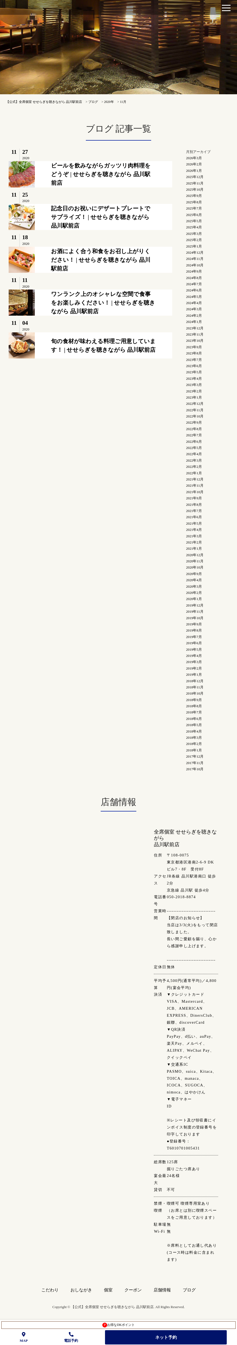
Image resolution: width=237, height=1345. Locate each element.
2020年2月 (194, 593)
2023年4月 (194, 379)
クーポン (133, 1290)
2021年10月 (195, 492)
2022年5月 (194, 448)
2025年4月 (194, 227)
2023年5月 (194, 372)
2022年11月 (195, 410)
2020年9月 (194, 574)
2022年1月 (194, 473)
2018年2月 (194, 744)
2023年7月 (194, 360)
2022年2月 (194, 467)
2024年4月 (194, 303)
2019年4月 (194, 656)
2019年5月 (194, 649)
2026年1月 (194, 171)
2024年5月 (194, 297)
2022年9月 (194, 422)
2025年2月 (194, 240)
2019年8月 (194, 630)
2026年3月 (194, 158)
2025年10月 (195, 189)
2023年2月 (194, 391)
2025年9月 (194, 196)
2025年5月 (194, 221)
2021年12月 (195, 479)
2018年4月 (194, 731)
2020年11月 (195, 561)
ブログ (189, 1290)
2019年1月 (194, 674)
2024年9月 (194, 271)
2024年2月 (194, 315)
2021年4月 (194, 530)
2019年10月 (195, 618)
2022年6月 (194, 442)
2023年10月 (195, 341)
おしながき (81, 1290)
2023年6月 (194, 366)
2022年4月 (194, 454)
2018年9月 (194, 700)
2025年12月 (195, 177)
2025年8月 (194, 202)
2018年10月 (195, 693)
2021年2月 (194, 542)
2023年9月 (194, 347)
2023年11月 (195, 334)
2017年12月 (195, 756)
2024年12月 (195, 252)
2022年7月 (194, 435)
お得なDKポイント (118, 1325)
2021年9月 (194, 498)
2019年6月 (194, 643)
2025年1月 (194, 246)
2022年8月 (194, 429)
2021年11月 (195, 485)
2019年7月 (194, 637)
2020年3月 (194, 586)
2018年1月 (194, 750)
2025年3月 (194, 234)
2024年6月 (194, 290)
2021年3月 (194, 536)
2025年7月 (194, 208)
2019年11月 (195, 611)
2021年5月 (194, 523)
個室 (108, 1290)
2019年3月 (194, 662)
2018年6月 (194, 719)
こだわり (50, 1290)
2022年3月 (194, 460)
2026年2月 (194, 164)
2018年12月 (195, 681)
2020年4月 (194, 580)
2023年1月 (194, 397)
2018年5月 (194, 725)
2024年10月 (195, 265)
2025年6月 (194, 215)
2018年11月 (195, 687)
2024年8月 (194, 278)
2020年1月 (194, 599)
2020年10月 (195, 567)
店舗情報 (162, 1290)
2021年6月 (194, 517)
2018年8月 (194, 706)
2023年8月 (194, 353)
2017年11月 (195, 763)
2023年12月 (195, 328)
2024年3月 (194, 309)
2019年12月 (195, 605)
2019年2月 (194, 668)
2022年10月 (195, 416)
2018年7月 (194, 712)
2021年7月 (194, 511)
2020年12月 (195, 555)
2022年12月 (195, 404)
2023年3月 (194, 385)
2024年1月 (194, 322)
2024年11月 (195, 259)
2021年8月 (194, 505)
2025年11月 (195, 183)
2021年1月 (194, 548)
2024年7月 (194, 284)
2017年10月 (195, 769)
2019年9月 (194, 624)
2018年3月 (194, 738)
